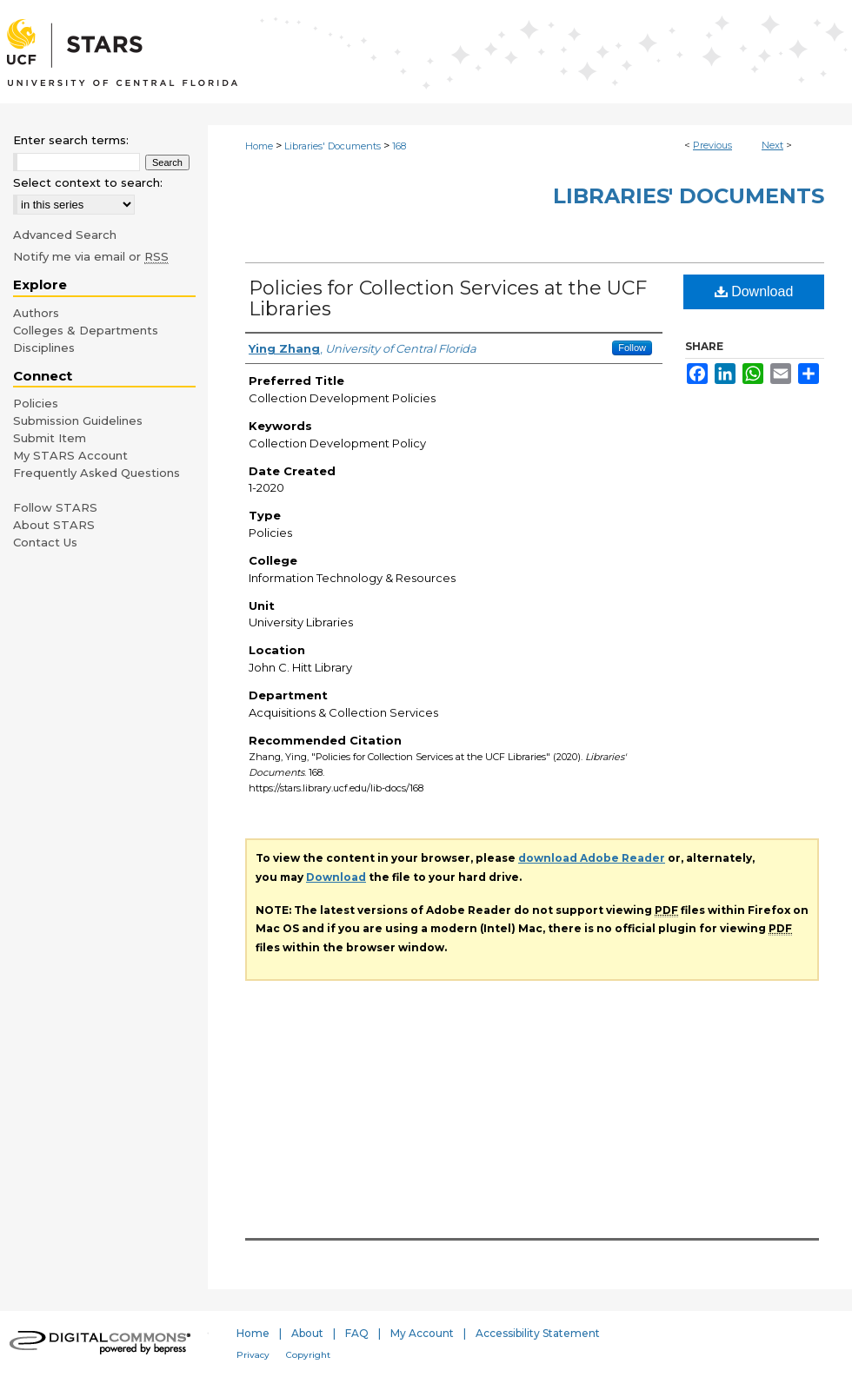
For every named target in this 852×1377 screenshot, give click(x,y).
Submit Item (49, 438)
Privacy (253, 1354)
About (307, 1333)
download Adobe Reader (591, 857)
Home (259, 146)
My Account (422, 1333)
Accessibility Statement (538, 1333)
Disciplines (44, 347)
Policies (35, 403)
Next (772, 145)
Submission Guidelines (78, 420)
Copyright (308, 1354)
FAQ (357, 1333)
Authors (36, 313)
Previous (712, 145)
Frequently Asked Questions (96, 473)
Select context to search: (88, 182)
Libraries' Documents (332, 146)
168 (399, 146)
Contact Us (45, 542)
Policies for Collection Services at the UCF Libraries (448, 298)
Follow (632, 347)
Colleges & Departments (85, 330)
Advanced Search (64, 235)
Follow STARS (55, 507)
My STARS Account (70, 455)
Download (754, 291)
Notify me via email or (91, 256)
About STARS (54, 525)
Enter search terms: (71, 140)
